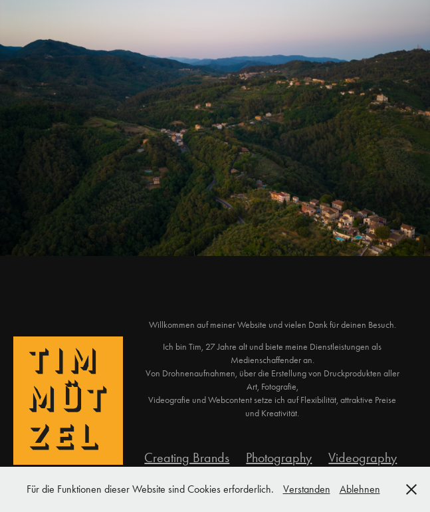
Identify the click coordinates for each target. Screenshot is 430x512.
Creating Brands (186, 457)
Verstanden (306, 489)
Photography (279, 457)
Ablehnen (360, 489)
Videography (362, 457)
